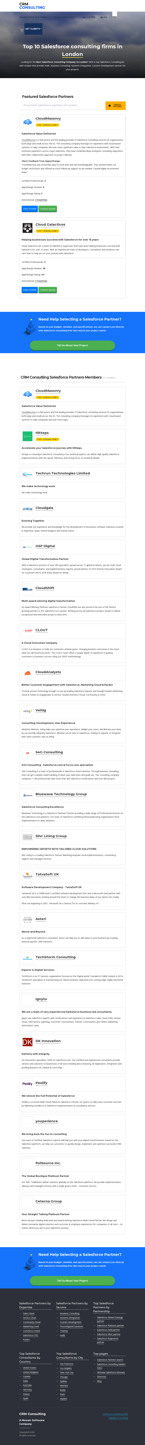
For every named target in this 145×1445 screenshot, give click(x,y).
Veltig (41, 710)
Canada (26, 1376)
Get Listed (88, 17)
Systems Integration (70, 1317)
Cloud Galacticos (50, 224)
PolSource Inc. (48, 1163)
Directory (101, 1376)
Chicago (64, 1376)
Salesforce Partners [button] (33, 17)
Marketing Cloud (31, 1326)
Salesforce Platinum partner (110, 1325)
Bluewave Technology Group (61, 794)
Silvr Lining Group (51, 836)
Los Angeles (66, 1368)
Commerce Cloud (31, 1330)
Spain (25, 1398)
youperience (47, 1121)
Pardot (26, 1339)
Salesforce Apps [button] (64, 17)
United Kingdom (30, 1372)
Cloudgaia (44, 508)
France (26, 1394)
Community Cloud (31, 1322)
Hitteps (42, 433)
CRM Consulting (32, 1414)
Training (64, 1330)
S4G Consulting (49, 752)
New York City (67, 1372)
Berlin (63, 1390)
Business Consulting (69, 1313)
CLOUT (42, 630)
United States (29, 1367)
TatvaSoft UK (47, 874)
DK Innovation (48, 1041)
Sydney (63, 1381)
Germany (27, 1389)
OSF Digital (45, 546)
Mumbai (64, 1385)
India (25, 1380)
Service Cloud (29, 1317)
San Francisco (66, 1363)
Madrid (63, 1398)
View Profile (29, 208)
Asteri (41, 919)
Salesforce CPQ (30, 1335)
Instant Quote (47, 208)
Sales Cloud (28, 1313)
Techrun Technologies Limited (63, 473)
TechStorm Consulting (56, 957)
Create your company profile (115, 1414)
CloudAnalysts (48, 672)
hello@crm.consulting (118, 1418)
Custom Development (71, 1322)
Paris (62, 1394)
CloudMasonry (48, 118)
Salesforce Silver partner (108, 1334)
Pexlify (41, 1083)
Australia (27, 1385)
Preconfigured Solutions (71, 1326)
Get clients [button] (32, 28)
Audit (62, 1335)
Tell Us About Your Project (72, 345)
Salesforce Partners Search (110, 1359)
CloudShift (45, 588)
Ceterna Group (49, 1201)
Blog (104, 17)
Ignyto (41, 999)
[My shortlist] (114, 14)
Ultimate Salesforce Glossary (111, 1372)
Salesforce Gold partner (108, 1329)
